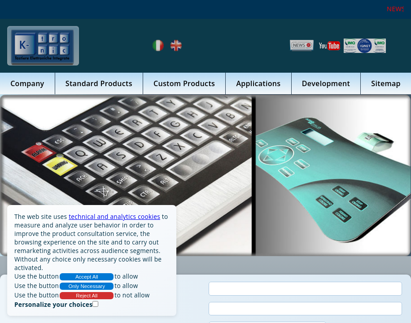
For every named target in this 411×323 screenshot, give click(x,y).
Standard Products (99, 83)
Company (27, 83)
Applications (258, 83)
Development (326, 83)
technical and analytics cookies (114, 216)
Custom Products (184, 83)
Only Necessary (87, 286)
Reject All (86, 295)
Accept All (86, 276)
